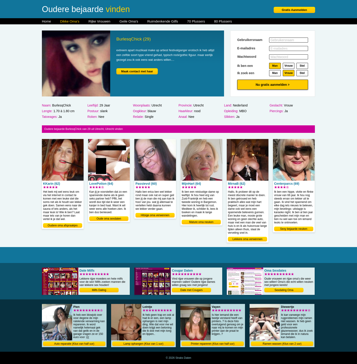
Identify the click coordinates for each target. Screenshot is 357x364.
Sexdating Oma (284, 290)
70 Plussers (196, 21)
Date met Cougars (191, 290)
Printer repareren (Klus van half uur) (212, 343)
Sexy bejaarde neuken (293, 228)
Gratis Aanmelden (294, 10)
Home (46, 21)
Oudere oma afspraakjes (62, 225)
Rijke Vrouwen (99, 21)
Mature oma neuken (201, 222)
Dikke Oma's (69, 21)
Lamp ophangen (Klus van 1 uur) (143, 343)
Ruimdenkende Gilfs (162, 21)
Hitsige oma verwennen (155, 215)
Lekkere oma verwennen (247, 239)
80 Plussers (223, 21)
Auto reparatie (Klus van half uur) (74, 343)
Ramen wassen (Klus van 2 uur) (282, 343)
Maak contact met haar (137, 71)
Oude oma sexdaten (109, 218)
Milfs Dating (99, 290)
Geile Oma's (129, 21)
